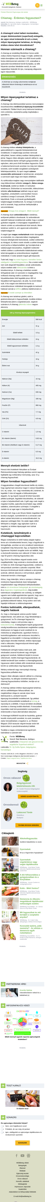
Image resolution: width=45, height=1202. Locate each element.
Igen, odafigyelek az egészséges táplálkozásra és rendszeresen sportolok (23, 1133)
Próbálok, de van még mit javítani (17, 1129)
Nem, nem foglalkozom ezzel (16, 1126)
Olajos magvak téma (13, 758)
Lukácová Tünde (24, 812)
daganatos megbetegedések (16, 590)
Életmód (9, 12)
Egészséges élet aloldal (20, 12)
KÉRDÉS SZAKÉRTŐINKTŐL (30, 796)
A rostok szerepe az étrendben (20, 293)
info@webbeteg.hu (24, 1196)
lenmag (34, 701)
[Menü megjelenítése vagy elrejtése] (41, 5)
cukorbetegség (36, 587)
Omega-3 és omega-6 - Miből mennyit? (23, 211)
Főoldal (3, 12)
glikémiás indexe (25, 304)
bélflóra (18, 289)
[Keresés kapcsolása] (37, 5)
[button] (17, 1157)
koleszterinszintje (7, 625)
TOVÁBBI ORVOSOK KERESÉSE (28, 825)
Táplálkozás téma (26, 758)
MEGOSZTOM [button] (22, 763)
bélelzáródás (22, 268)
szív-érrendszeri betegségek (17, 587)
